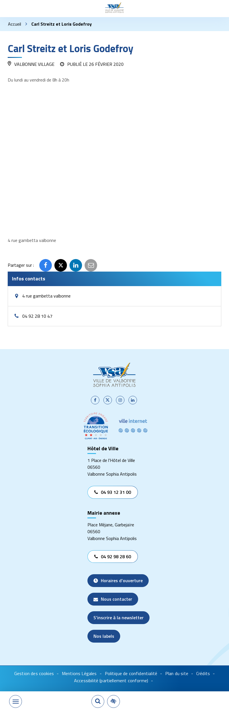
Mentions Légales (79, 673)
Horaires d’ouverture (118, 580)
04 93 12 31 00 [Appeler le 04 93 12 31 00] (112, 492)
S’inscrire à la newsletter (118, 617)
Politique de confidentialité (131, 673)
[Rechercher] (97, 701)
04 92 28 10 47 (37, 316)
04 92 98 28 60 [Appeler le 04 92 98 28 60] (112, 556)
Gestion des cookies (34, 673)
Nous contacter (112, 599)
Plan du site (176, 673)
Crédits (203, 673)
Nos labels (103, 636)
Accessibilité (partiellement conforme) (111, 680)
